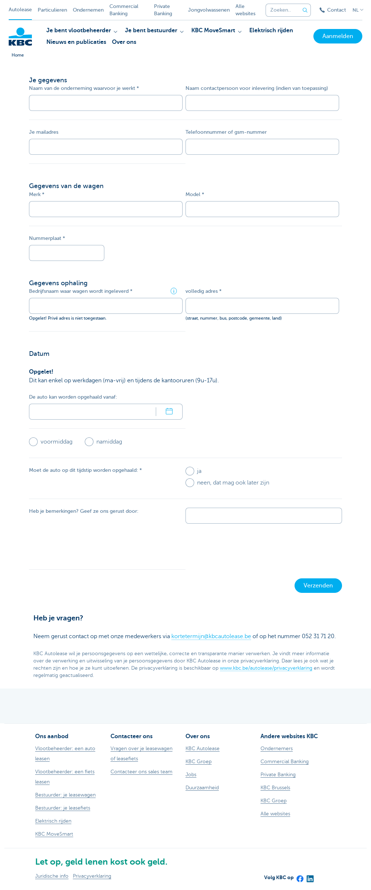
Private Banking (163, 10)
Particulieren (52, 10)
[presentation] (84, 546)
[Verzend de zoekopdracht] (305, 10)
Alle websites (245, 10)
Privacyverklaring (92, 876)
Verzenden (318, 585)
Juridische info (51, 876)
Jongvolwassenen (209, 10)
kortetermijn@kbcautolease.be (211, 636)
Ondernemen (88, 10)
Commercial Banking (123, 10)
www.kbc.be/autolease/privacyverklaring (266, 668)
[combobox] (280, 10)
